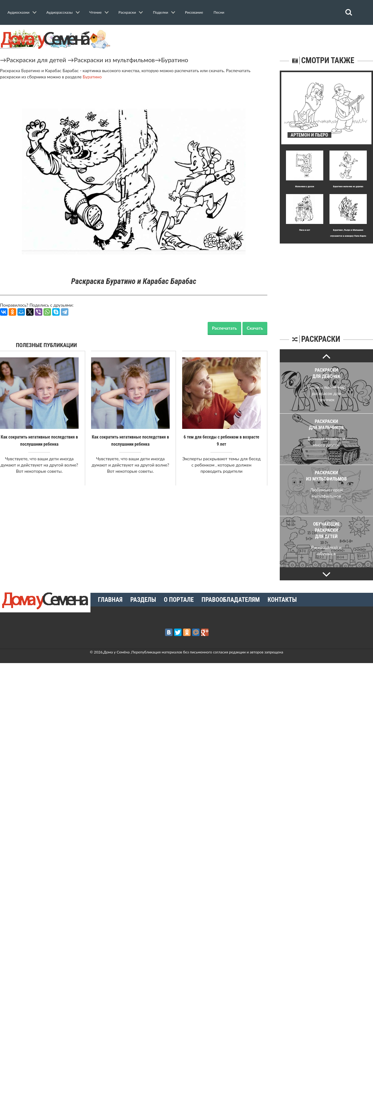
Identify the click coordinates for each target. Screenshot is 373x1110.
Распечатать (224, 328)
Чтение (95, 12)
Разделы (143, 600)
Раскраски (127, 12)
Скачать (255, 328)
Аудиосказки (18, 12)
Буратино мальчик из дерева (348, 186)
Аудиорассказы (59, 12)
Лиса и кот (304, 230)
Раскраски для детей (36, 59)
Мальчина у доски (304, 186)
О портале (179, 600)
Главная (110, 600)
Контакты (282, 600)
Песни (219, 12)
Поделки (160, 12)
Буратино (174, 59)
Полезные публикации (46, 345)
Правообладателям (230, 600)
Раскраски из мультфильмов (114, 59)
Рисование (194, 12)
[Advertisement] (326, 282)
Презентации (18, 40)
